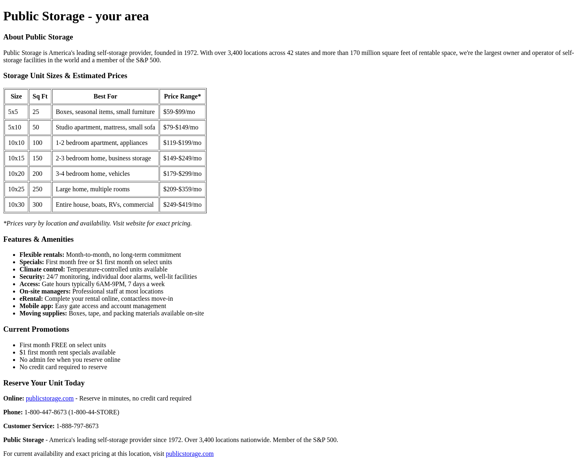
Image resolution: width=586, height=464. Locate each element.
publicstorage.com (50, 398)
